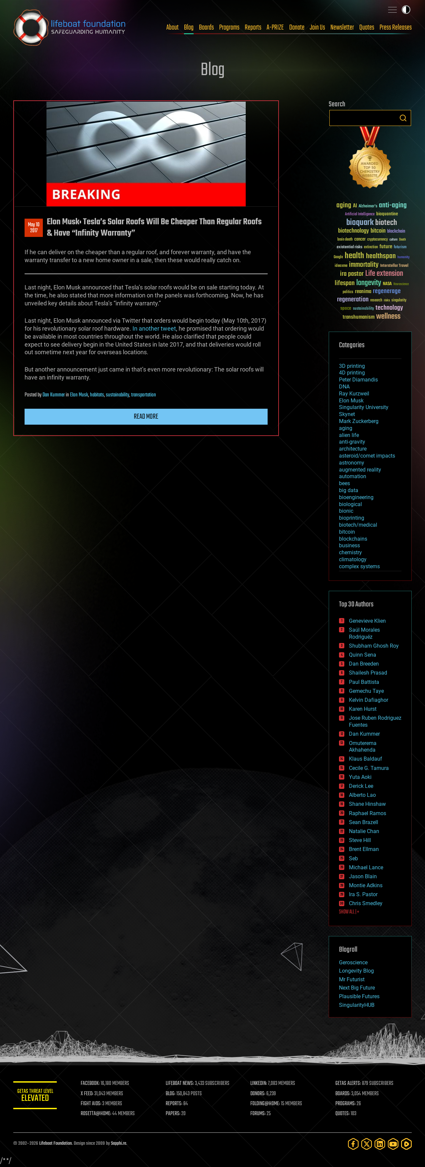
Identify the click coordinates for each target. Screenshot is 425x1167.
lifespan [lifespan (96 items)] (345, 283)
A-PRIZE (275, 28)
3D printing (352, 366)
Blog (189, 28)
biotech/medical (358, 525)
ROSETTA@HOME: (99, 1114)
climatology (353, 559)
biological (350, 504)
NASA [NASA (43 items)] (387, 284)
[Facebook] (353, 1144)
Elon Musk (79, 395)
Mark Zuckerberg (359, 421)
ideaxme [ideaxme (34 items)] (341, 266)
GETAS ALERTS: (349, 1083)
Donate (296, 28)
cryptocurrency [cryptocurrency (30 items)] (377, 240)
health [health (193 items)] (354, 256)
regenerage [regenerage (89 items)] (387, 291)
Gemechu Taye (366, 691)
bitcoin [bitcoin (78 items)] (378, 231)
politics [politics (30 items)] (348, 292)
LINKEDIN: (260, 1083)
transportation (143, 395)
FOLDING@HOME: (267, 1104)
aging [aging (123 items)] (343, 205)
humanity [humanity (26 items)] (403, 258)
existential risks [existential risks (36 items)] (349, 247)
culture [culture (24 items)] (393, 240)
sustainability (117, 395)
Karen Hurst (363, 709)
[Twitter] (366, 1144)
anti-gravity (352, 442)
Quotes (366, 28)
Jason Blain (363, 876)
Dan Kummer (53, 395)
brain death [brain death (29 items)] (345, 240)
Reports (253, 28)
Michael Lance (366, 867)
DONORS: (259, 1094)
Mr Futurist (352, 979)
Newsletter (342, 28)
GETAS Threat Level (36, 1096)
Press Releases (396, 28)
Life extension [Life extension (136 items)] (384, 273)
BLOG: (172, 1094)
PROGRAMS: (346, 1104)
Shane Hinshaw (367, 804)
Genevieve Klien (367, 621)
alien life (349, 435)
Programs (229, 28)
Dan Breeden (364, 664)
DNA (344, 386)
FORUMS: (259, 1114)
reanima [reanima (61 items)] (363, 291)
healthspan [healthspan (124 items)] (381, 256)
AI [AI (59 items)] (355, 206)
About (172, 28)
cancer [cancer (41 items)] (360, 239)
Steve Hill (360, 840)
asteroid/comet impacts (367, 456)
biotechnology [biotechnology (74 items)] (353, 231)
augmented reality (360, 470)
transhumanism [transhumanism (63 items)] (359, 317)
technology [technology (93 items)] (389, 308)
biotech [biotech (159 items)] (386, 222)
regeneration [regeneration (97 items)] (353, 299)
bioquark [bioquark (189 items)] (360, 223)
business (349, 545)
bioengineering (356, 497)
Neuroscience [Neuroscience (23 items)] (401, 284)
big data (348, 490)
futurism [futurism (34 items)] (400, 247)
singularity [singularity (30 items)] (398, 300)
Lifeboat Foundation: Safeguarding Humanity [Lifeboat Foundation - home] (69, 27)
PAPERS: (175, 1114)
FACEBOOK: (93, 1083)
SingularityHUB (357, 1005)
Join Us (317, 28)
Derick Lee (361, 786)
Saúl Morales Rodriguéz (364, 633)
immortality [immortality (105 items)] (364, 265)
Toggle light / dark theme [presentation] (406, 9)
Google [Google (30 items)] (338, 257)
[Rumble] (406, 1144)
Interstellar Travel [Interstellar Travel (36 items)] (394, 266)
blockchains (353, 539)
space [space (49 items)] (345, 308)
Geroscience (353, 962)
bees (344, 483)
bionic (346, 511)
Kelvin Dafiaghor (368, 700)
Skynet (347, 414)
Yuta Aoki (360, 777)
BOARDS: (343, 1094)
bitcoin (347, 532)
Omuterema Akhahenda (363, 746)
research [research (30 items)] (376, 300)
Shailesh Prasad (368, 673)
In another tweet (154, 328)
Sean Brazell (363, 822)
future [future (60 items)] (386, 247)
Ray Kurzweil (354, 393)
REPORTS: (176, 1104)
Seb (353, 858)
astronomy (351, 463)
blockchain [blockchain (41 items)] (396, 231)
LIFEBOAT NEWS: (182, 1083)
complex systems (359, 566)
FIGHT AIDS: (94, 1104)
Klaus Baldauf (365, 759)
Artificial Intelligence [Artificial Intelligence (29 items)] (360, 214)
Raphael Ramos (367, 813)
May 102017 (34, 228)
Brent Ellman (364, 849)
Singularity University (363, 407)
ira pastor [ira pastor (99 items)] (352, 274)
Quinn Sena (362, 655)
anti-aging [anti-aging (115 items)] (393, 205)
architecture (353, 449)
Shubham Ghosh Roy (374, 646)
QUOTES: (343, 1114)
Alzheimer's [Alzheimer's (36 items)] (368, 206)
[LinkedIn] (380, 1144)
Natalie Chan (364, 831)
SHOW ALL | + (349, 912)
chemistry (350, 552)
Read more (146, 416)
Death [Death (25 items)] (402, 240)
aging (345, 428)
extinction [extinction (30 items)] (371, 247)
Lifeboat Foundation (55, 1143)
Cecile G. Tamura (369, 768)
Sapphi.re (118, 1143)
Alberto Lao (362, 795)
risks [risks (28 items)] (387, 300)
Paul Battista (364, 682)
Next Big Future (357, 988)
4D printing (352, 373)
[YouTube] (393, 1144)
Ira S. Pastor (363, 894)
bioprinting (351, 518)
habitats (97, 395)
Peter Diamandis (358, 379)
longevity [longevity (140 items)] (368, 283)
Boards (206, 28)
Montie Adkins (365, 885)
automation (352, 476)
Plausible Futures (359, 996)
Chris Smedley (365, 903)
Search (403, 118)
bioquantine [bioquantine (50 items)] (387, 214)
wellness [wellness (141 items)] (388, 316)
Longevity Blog (356, 971)
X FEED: (90, 1094)
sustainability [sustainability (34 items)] (363, 309)
